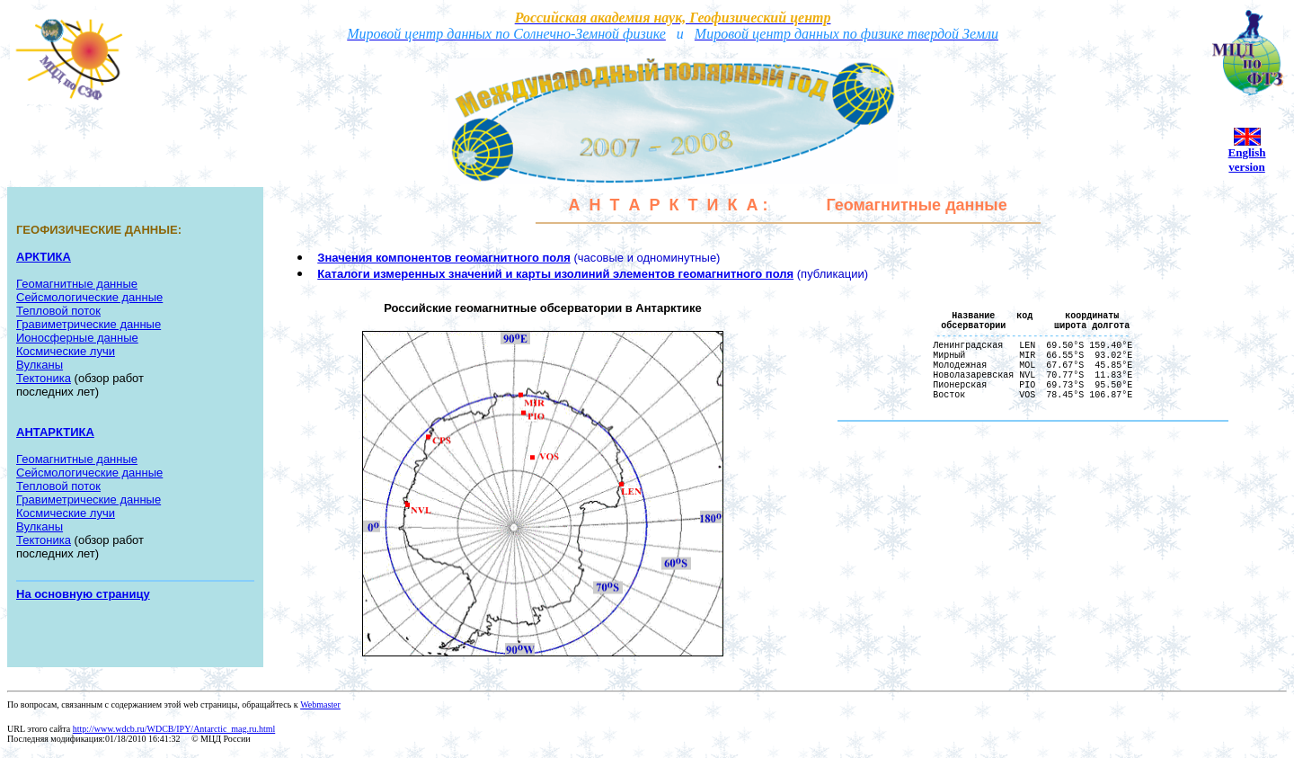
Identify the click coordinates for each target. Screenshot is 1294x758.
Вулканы (39, 364)
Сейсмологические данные (89, 297)
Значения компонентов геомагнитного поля (444, 257)
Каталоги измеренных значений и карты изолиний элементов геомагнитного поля (555, 274)
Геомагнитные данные (76, 283)
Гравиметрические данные (88, 499)
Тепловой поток (58, 310)
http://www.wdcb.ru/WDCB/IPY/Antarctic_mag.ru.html (174, 729)
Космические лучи (65, 351)
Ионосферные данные (77, 337)
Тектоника (43, 378)
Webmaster (320, 704)
